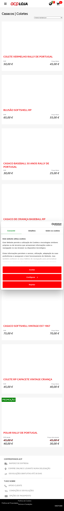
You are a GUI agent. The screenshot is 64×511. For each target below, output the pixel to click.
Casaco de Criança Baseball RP (24, 219)
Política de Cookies (24, 501)
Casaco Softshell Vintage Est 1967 (26, 326)
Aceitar (32, 270)
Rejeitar (32, 285)
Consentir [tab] (11, 231)
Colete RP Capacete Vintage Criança (27, 379)
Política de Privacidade (10, 503)
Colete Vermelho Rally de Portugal (28, 56)
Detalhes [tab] (32, 231)
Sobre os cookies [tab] (53, 231)
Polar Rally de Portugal (20, 432)
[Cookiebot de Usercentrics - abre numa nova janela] (51, 224)
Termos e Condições (25, 504)
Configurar (32, 277)
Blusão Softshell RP (17, 110)
